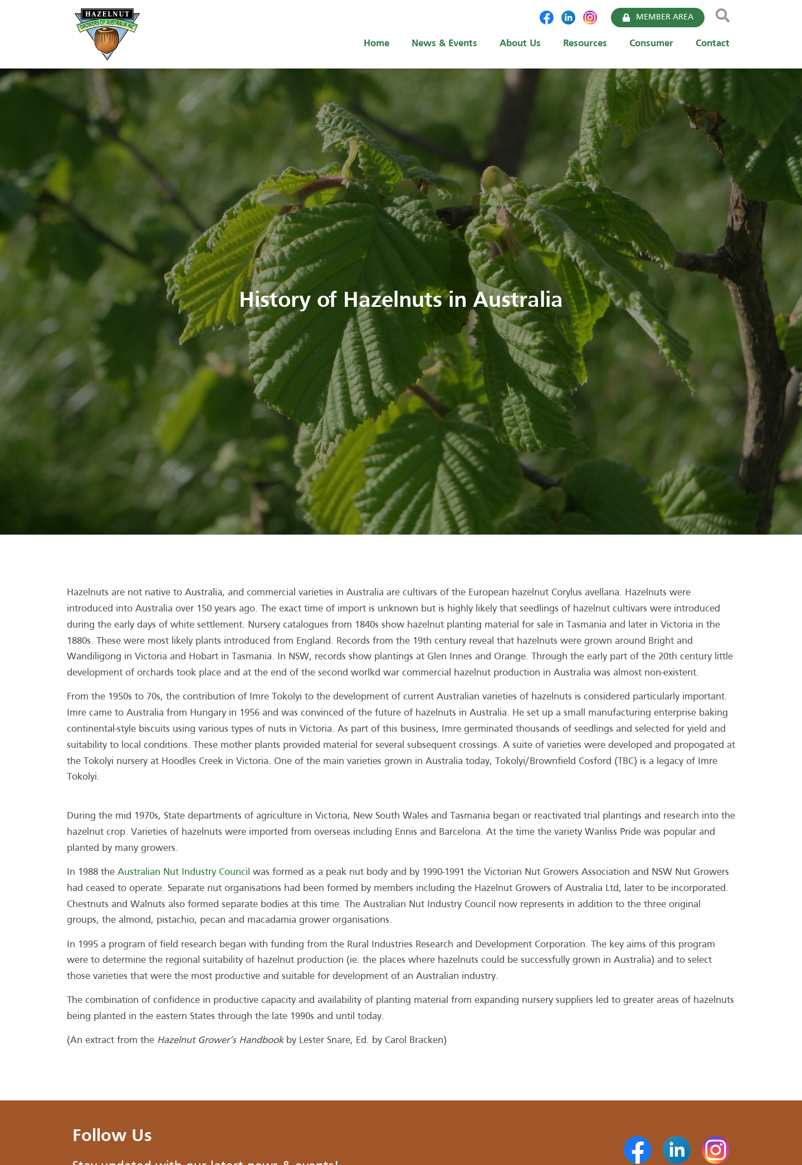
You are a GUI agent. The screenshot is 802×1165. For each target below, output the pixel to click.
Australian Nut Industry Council (184, 872)
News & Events (444, 43)
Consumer (651, 43)
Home (376, 43)
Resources (585, 43)
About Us (520, 43)
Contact (713, 43)
